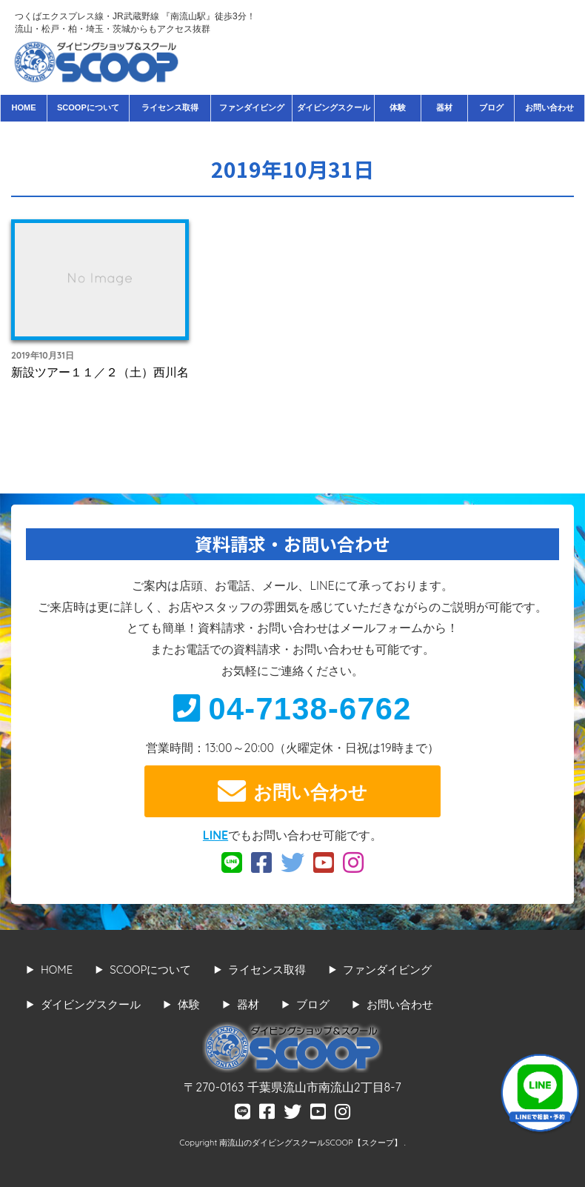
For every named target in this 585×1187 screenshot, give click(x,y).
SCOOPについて (88, 107)
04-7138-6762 (292, 708)
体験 (398, 107)
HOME (23, 107)
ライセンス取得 (169, 107)
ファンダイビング (251, 107)
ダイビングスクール (333, 107)
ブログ (491, 107)
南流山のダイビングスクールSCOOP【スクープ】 (311, 1142)
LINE (215, 835)
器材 (444, 107)
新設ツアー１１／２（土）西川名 (100, 372)
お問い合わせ (549, 107)
